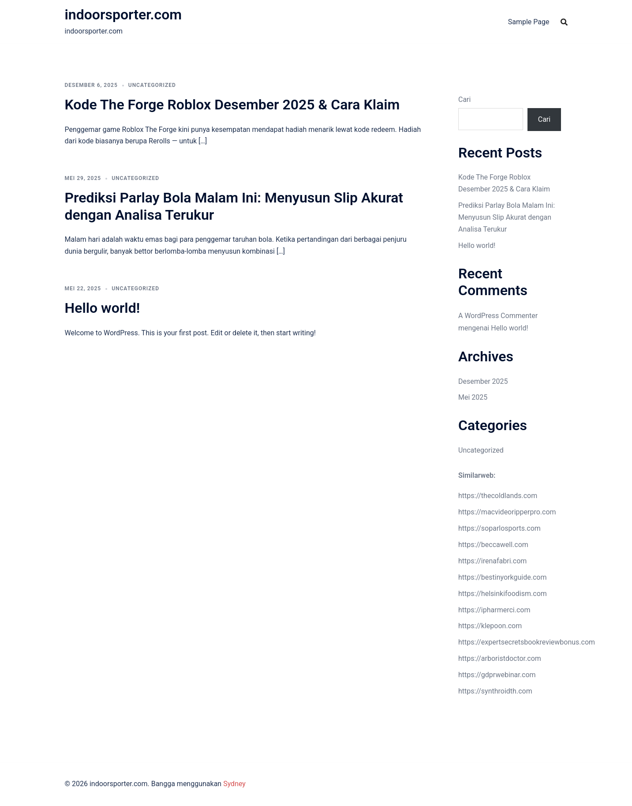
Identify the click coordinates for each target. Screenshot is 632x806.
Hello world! (102, 308)
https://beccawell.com (493, 544)
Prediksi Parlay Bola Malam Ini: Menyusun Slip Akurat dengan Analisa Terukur (506, 217)
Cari (464, 99)
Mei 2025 (472, 397)
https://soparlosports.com (499, 528)
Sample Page (529, 22)
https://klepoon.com (490, 626)
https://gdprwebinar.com (497, 675)
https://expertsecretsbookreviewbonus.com (526, 642)
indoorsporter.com (123, 14)
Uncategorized (152, 85)
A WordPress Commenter (498, 315)
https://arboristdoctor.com (499, 658)
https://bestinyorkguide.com (502, 577)
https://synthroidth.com (495, 691)
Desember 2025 (483, 381)
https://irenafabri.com (492, 561)
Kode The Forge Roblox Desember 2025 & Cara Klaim (232, 104)
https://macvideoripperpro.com (507, 512)
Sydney (234, 784)
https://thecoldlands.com (497, 495)
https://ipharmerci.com (494, 610)
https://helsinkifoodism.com (502, 593)
